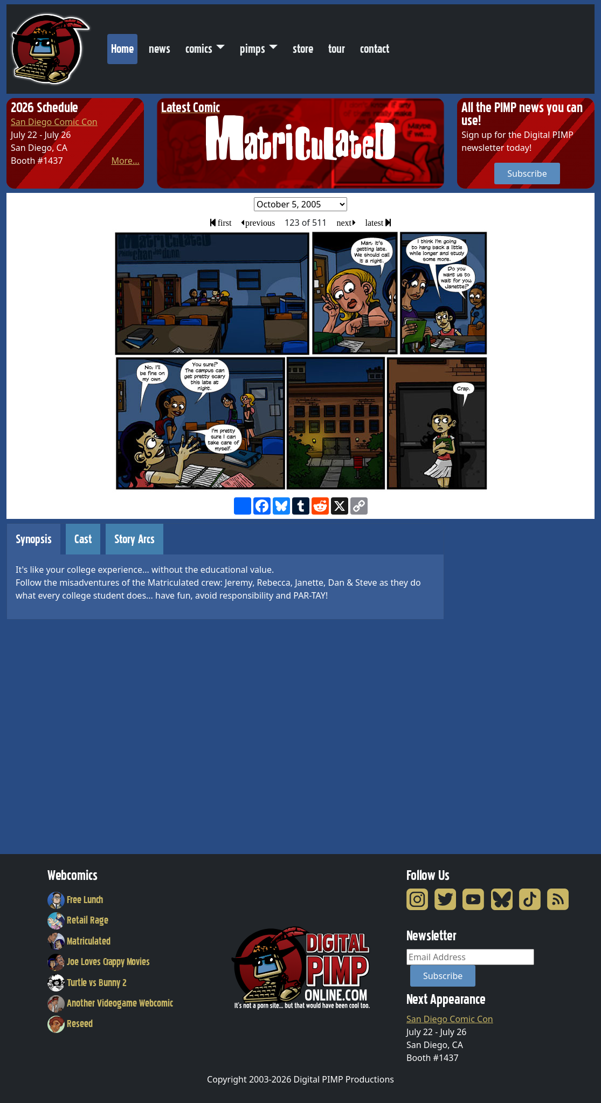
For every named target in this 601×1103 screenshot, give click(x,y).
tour (336, 49)
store (303, 49)
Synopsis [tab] (34, 539)
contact (374, 49)
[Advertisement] (500, 685)
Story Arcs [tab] (134, 539)
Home (124, 46)
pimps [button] (252, 49)
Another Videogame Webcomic (110, 1003)
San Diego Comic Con (54, 122)
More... (125, 161)
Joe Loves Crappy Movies (98, 962)
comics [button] (198, 49)
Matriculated (79, 941)
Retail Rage (78, 920)
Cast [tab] (83, 539)
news (159, 49)
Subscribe (527, 173)
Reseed (70, 1024)
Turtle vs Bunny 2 (87, 983)
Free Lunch (75, 900)
